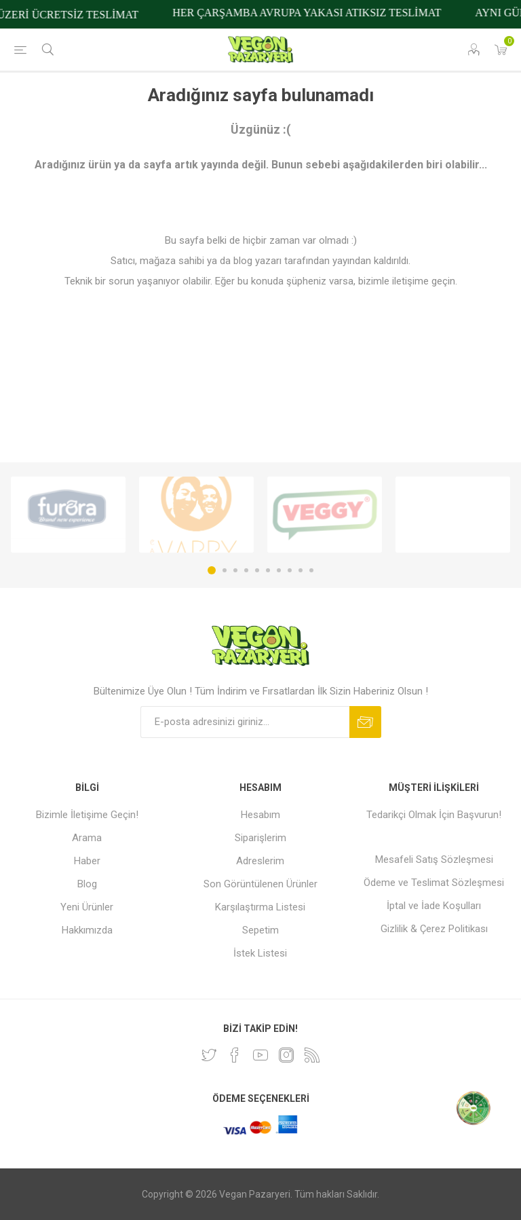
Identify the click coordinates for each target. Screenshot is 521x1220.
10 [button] (311, 570)
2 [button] (225, 570)
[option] (68, 515)
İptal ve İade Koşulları (434, 906)
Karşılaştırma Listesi (260, 907)
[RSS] (312, 1055)
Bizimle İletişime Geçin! (87, 815)
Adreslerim (260, 861)
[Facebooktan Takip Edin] (235, 1055)
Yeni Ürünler (86, 907)
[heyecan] (209, 1055)
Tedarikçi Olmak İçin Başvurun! (433, 815)
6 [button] (268, 570)
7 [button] (279, 570)
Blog (87, 884)
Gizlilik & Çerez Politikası (434, 929)
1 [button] (212, 570)
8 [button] (290, 570)
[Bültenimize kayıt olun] (244, 722)
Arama (87, 838)
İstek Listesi (260, 953)
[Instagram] (286, 1055)
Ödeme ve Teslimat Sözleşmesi (434, 882)
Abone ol (365, 722)
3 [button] (235, 570)
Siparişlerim (260, 838)
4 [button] (246, 570)
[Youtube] (260, 1055)
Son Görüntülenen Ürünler (260, 884)
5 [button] (257, 570)
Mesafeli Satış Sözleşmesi (434, 859)
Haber (87, 861)
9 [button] (300, 570)
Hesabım (260, 815)
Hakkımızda (87, 930)
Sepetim (260, 930)
